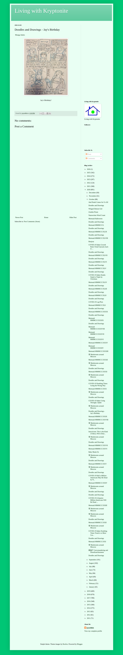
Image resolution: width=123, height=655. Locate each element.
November (92, 196)
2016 (89, 601)
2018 (89, 594)
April (91, 577)
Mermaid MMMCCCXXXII (98, 360)
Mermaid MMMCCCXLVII (98, 255)
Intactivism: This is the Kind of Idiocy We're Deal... (98, 433)
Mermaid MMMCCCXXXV (98, 343)
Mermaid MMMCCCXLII (97, 295)
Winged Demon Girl (95, 209)
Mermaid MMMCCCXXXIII (98, 351)
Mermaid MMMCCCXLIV (98, 282)
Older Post (73, 217)
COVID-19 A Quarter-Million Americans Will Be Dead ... (97, 500)
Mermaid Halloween (95, 219)
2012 (89, 615)
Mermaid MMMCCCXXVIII (98, 420)
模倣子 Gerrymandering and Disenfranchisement (98, 551)
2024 (89, 176)
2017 (89, 598)
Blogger (79, 644)
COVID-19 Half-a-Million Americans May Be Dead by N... (98, 478)
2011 (89, 618)
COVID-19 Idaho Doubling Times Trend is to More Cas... (98, 533)
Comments (90, 158)
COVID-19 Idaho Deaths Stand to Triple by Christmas (97, 277)
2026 (89, 169)
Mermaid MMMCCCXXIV (98, 483)
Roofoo (65, 644)
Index (23, 35)
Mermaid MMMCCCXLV (97, 268)
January (92, 587)
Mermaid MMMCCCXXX (98, 389)
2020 (89, 190)
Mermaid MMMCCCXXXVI (96, 338)
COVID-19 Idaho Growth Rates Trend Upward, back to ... (98, 247)
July (90, 566)
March (91, 580)
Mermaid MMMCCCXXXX (98, 312)
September (92, 560)
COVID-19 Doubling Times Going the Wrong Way (98, 385)
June (90, 570)
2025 (89, 173)
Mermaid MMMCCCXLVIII (98, 238)
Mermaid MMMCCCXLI (97, 305)
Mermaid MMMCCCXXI (97, 542)
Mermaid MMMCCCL (96, 225)
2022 (89, 183)
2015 (89, 605)
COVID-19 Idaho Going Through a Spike (97, 402)
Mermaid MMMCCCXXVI (98, 449)
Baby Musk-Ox (94, 452)
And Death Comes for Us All (98, 202)
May (90, 573)
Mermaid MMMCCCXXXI (98, 372)
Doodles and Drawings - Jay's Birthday (97, 412)
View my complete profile (93, 631)
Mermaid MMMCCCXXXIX (96, 319)
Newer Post (19, 217)
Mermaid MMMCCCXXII (98, 522)
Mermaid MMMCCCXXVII (98, 445)
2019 (89, 591)
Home (46, 217)
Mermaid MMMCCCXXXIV (96, 347)
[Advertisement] (46, 198)
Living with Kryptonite (41, 11)
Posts (88, 154)
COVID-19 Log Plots (96, 302)
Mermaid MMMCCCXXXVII (96, 333)
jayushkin (90, 628)
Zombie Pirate (93, 212)
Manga (18, 35)
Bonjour (91, 241)
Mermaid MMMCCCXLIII (98, 289)
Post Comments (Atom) (32, 221)
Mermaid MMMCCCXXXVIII (97, 328)
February (92, 583)
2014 (89, 608)
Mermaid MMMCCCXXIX (98, 416)
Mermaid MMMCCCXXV (98, 464)
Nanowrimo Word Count (97, 215)
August (91, 563)
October (92, 199)
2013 (89, 611)
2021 (89, 186)
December (92, 193)
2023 (89, 179)
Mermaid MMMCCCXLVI (98, 262)
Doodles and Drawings (96, 205)
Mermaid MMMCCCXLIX (98, 232)
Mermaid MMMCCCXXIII (98, 505)
